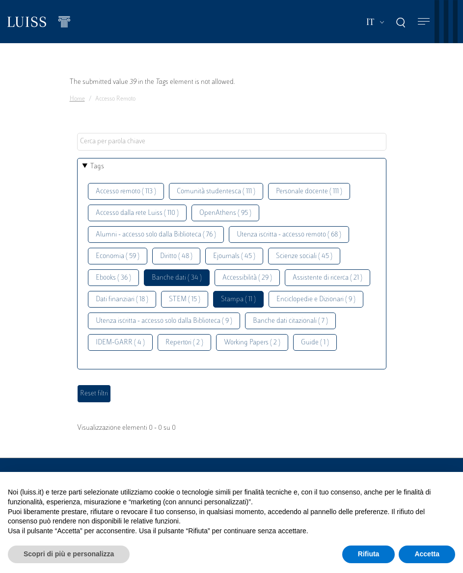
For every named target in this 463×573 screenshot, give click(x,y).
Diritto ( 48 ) (176, 256)
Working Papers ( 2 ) (252, 342)
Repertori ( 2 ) (184, 342)
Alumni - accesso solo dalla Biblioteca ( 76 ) (156, 234)
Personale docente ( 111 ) (309, 191)
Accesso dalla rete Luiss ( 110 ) (137, 213)
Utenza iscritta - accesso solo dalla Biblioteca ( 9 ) (164, 321)
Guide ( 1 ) (315, 342)
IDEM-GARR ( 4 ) (120, 342)
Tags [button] (97, 166)
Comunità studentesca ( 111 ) (216, 191)
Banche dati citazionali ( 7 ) (290, 321)
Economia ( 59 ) (117, 256)
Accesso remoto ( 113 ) (126, 191)
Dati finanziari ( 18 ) (122, 299)
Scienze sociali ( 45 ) (304, 256)
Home (77, 99)
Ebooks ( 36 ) (113, 278)
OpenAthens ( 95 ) (225, 213)
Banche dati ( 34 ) (177, 278)
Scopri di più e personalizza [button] (69, 554)
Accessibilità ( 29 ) (247, 278)
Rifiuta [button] (369, 554)
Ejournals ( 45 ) (234, 256)
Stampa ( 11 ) (238, 299)
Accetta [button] (426, 554)
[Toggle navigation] (424, 22)
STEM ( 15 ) (184, 299)
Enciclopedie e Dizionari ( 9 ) (315, 299)
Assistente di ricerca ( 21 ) (327, 278)
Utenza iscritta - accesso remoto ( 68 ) (289, 234)
